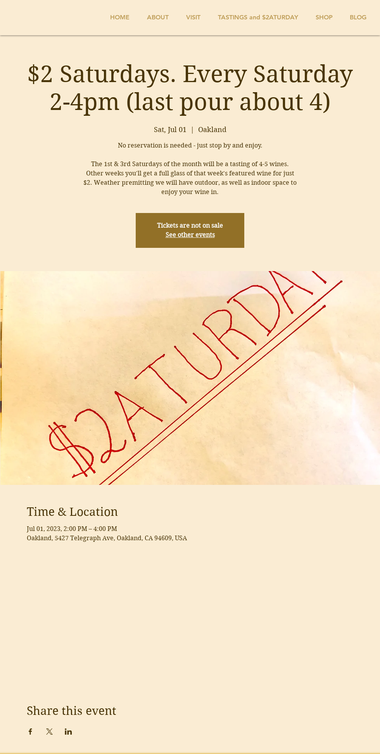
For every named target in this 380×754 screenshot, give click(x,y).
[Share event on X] (49, 731)
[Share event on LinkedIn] (68, 731)
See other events (190, 235)
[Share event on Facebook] (30, 731)
